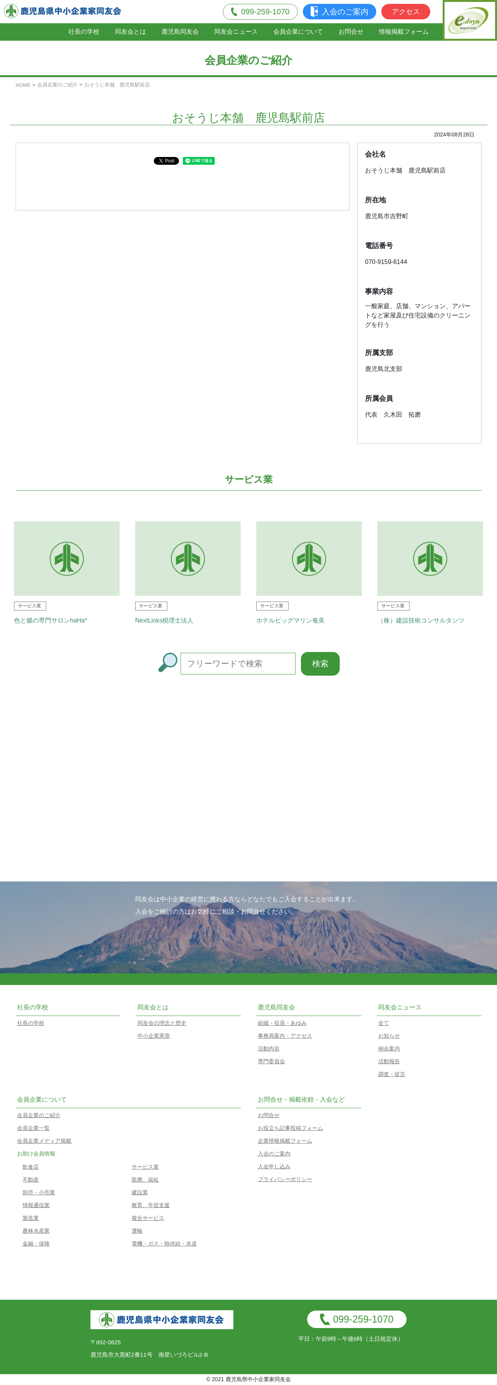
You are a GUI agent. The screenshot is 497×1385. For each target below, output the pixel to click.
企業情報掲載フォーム (285, 1141)
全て (383, 1023)
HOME (23, 85)
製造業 (31, 1218)
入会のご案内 (339, 11)
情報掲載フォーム (404, 31)
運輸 (137, 1231)
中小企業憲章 (153, 1036)
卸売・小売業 (39, 1192)
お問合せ (351, 31)
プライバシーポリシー (285, 1179)
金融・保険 (36, 1243)
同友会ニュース (236, 31)
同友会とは (130, 31)
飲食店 (31, 1167)
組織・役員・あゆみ (282, 1023)
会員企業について (298, 31)
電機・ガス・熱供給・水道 (164, 1243)
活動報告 (389, 1061)
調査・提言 (391, 1074)
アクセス (406, 12)
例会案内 (389, 1048)
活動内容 (269, 1048)
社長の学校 (83, 31)
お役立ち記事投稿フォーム (290, 1128)
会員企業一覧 (33, 1128)
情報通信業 (36, 1205)
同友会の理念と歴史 (161, 1023)
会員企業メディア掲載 (44, 1141)
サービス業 (145, 1167)
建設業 (140, 1192)
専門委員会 (271, 1061)
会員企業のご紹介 (57, 85)
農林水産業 (36, 1231)
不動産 (31, 1179)
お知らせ (389, 1036)
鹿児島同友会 (180, 31)
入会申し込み (274, 1166)
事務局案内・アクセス (285, 1036)
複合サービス (148, 1218)
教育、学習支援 (151, 1205)
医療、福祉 (145, 1179)
